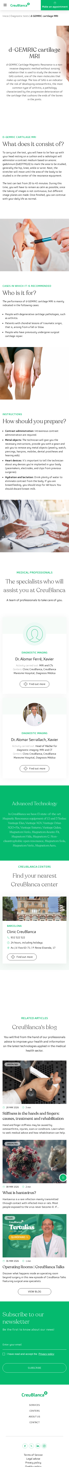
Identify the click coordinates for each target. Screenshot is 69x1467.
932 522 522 (16, 937)
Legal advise (33, 1458)
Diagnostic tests (19, 16)
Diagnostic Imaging (34, 652)
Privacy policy (46, 1354)
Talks (10, 1218)
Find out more (34, 684)
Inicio (6, 16)
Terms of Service (33, 1455)
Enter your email (12, 1344)
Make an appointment (55, 5)
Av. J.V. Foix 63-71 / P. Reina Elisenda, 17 (31, 947)
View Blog (34, 1291)
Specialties (12, 1064)
